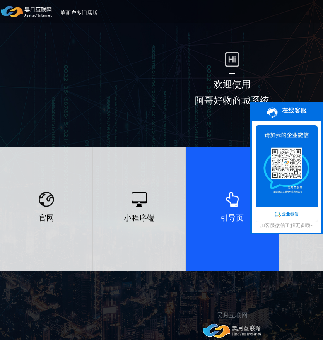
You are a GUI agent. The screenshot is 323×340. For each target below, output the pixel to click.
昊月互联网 (232, 315)
